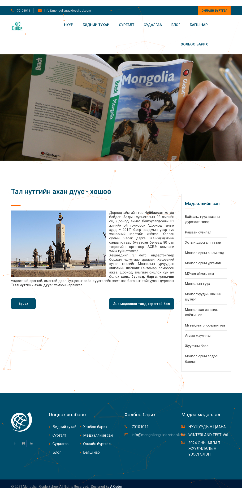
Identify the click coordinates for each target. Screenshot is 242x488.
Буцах (23, 297)
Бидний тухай (96, 19)
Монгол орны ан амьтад (204, 247)
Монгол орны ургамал (203, 257)
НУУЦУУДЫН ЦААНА (207, 421)
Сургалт (126, 19)
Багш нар (199, 19)
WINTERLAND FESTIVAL (208, 429)
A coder (115, 481)
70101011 (23, 4)
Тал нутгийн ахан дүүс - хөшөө (61, 185)
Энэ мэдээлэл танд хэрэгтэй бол (141, 297)
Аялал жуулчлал (198, 329)
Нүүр (68, 19)
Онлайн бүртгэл (214, 4)
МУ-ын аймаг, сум (199, 267)
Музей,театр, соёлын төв (205, 319)
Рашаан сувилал (198, 226)
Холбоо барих (194, 38)
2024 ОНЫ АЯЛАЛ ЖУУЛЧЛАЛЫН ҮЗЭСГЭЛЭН (204, 443)
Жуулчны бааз (196, 340)
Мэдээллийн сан (98, 429)
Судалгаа (153, 19)
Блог (175, 19)
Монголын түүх (197, 278)
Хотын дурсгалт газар (203, 236)
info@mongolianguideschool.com (67, 4)
